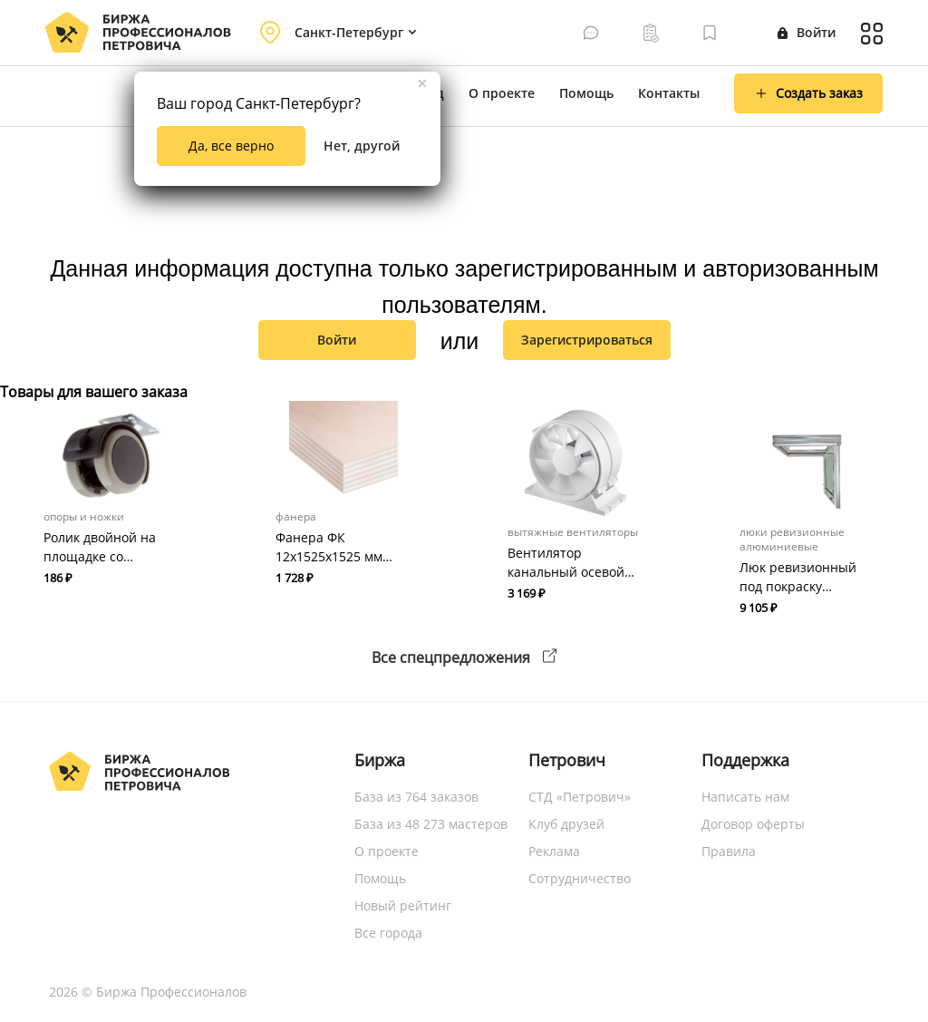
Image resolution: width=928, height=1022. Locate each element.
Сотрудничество (579, 878)
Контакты (669, 93)
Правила (728, 851)
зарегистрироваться (586, 339)
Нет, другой (362, 145)
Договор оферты (753, 823)
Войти (807, 32)
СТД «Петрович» (579, 796)
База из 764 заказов (416, 796)
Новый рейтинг (402, 905)
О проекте (502, 93)
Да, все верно (231, 145)
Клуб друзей (566, 823)
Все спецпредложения (464, 657)
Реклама (554, 851)
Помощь (586, 93)
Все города (388, 932)
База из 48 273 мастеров (431, 823)
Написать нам (745, 796)
